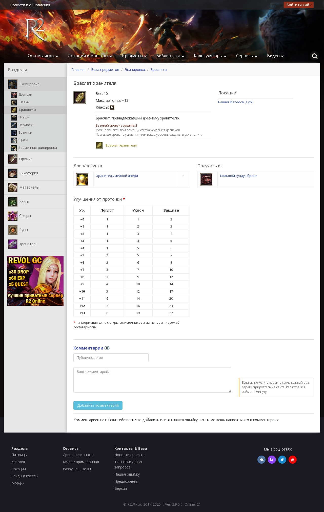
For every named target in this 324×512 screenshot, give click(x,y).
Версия (120, 488)
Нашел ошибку (127, 474)
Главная (78, 69)
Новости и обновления (30, 5)
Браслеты (23, 110)
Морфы (17, 483)
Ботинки (21, 133)
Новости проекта (129, 454)
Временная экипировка (34, 148)
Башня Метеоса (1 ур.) (235, 102)
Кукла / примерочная (81, 461)
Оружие (20, 159)
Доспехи (21, 95)
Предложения (126, 481)
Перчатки (22, 125)
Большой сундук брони (238, 175)
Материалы (23, 187)
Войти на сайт (298, 4)
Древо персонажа (78, 454)
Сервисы (246, 55)
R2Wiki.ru (134, 504)
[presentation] (277, 363)
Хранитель (22, 244)
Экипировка (23, 84)
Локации (18, 468)
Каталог (18, 461)
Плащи (20, 118)
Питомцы (19, 454)
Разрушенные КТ (77, 468)
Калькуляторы (210, 55)
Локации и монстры (90, 55)
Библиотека (170, 55)
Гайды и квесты (24, 476)
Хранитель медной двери (117, 175)
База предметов (105, 69)
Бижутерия (23, 173)
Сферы (19, 216)
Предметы (134, 55)
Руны (18, 230)
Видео (275, 55)
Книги (18, 202)
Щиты (19, 140)
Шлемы (20, 102)
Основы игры (43, 55)
